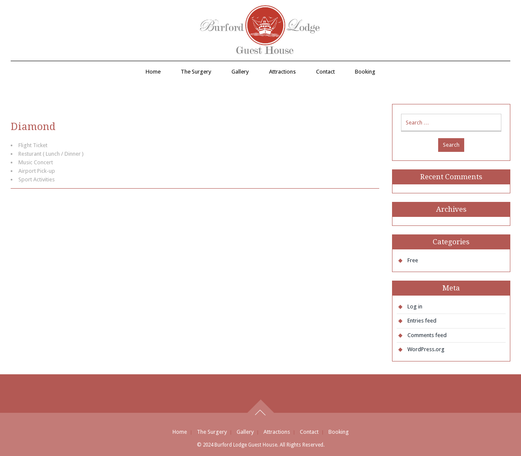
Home (153, 71)
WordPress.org (426, 349)
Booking (365, 71)
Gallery (240, 71)
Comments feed (427, 335)
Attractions (282, 71)
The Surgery (196, 71)
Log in (414, 306)
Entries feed (421, 320)
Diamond (33, 127)
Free (412, 260)
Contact (325, 71)
